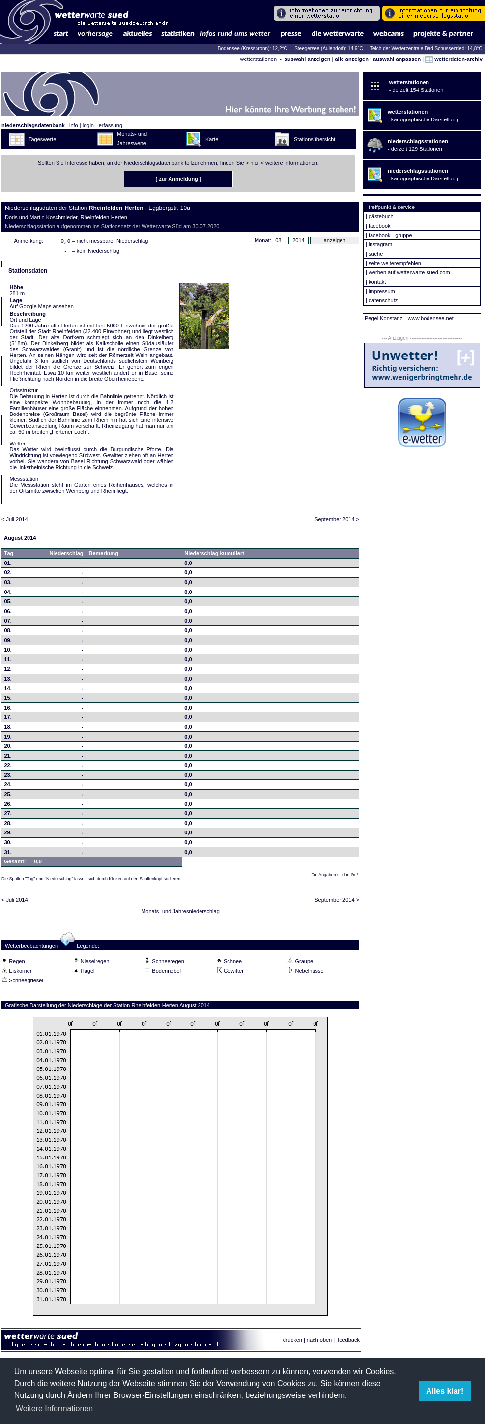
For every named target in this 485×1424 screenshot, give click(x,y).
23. (8, 777)
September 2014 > (336, 521)
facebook (380, 226)
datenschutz (383, 300)
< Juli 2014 (14, 521)
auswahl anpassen (397, 59)
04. (8, 594)
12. (8, 671)
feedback (349, 1342)
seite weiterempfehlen (395, 263)
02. (8, 574)
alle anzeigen (351, 59)
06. (8, 613)
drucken (292, 1342)
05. (8, 603)
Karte (211, 139)
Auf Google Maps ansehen (42, 308)
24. (8, 786)
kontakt (377, 282)
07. (8, 622)
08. (8, 632)
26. (8, 806)
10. (8, 651)
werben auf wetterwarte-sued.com (409, 272)
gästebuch (381, 216)
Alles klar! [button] (444, 1391)
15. (8, 700)
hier (254, 163)
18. (8, 729)
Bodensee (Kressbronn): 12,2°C (253, 48)
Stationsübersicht (314, 139)
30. (8, 844)
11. (8, 661)
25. (8, 796)
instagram (380, 244)
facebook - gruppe (390, 235)
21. (8, 758)
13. (8, 680)
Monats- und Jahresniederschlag (180, 913)
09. (8, 642)
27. (8, 815)
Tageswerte (42, 139)
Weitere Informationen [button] (54, 1408)
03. (8, 584)
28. (8, 825)
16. (8, 709)
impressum (382, 291)
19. (8, 739)
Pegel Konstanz (383, 318)
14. (8, 690)
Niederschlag (66, 555)
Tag (9, 555)
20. (8, 748)
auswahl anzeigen (308, 59)
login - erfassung (102, 125)
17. (8, 719)
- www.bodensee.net (429, 318)
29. (8, 834)
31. (8, 854)
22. (8, 767)
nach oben (319, 1342)
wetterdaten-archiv (454, 59)
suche (376, 254)
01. (8, 565)
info (73, 125)
